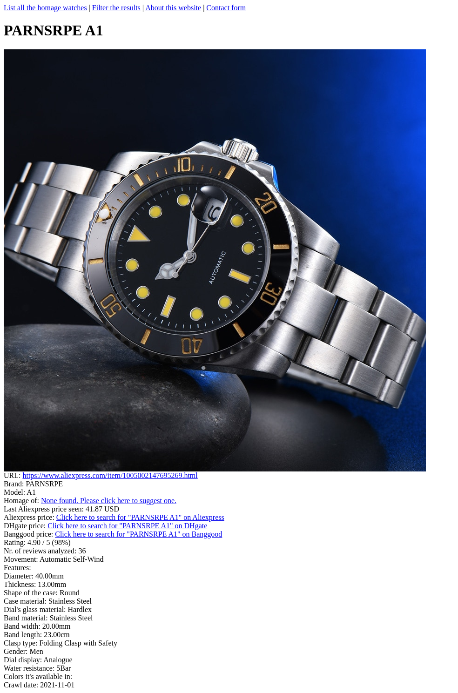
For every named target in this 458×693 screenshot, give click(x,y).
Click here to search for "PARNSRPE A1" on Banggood (138, 534)
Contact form (226, 8)
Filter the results (116, 8)
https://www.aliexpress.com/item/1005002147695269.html (109, 475)
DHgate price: (25, 526)
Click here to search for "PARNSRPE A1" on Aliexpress (140, 517)
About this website (173, 8)
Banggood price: (29, 534)
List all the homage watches (45, 8)
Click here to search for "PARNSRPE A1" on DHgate (127, 526)
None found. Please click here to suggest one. (108, 501)
